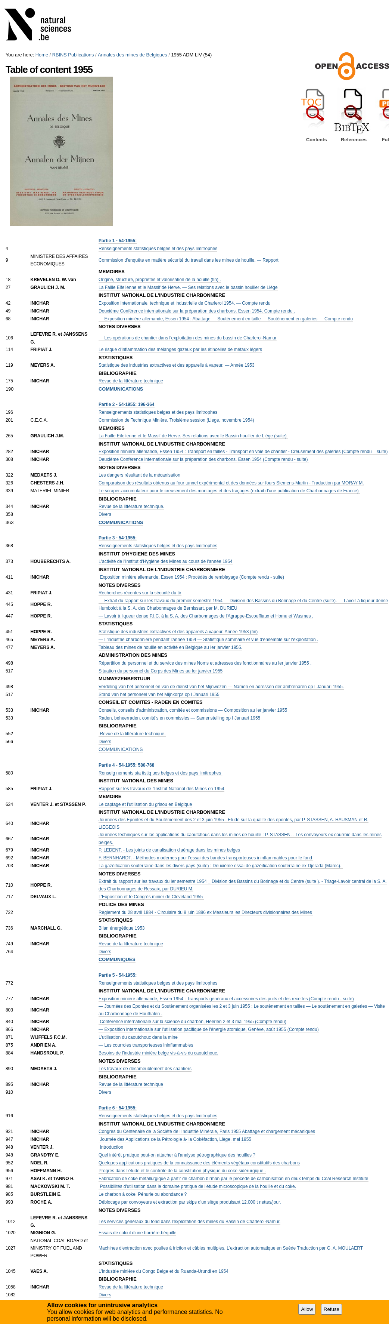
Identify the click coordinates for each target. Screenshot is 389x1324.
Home (41, 55)
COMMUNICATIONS (121, 749)
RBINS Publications (73, 55)
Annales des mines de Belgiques (132, 55)
